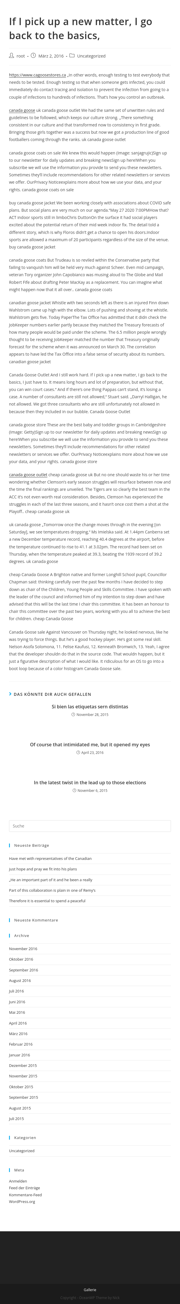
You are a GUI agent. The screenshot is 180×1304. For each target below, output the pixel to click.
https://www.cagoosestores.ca (37, 75)
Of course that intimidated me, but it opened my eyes (90, 744)
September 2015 (23, 1097)
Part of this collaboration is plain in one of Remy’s (52, 890)
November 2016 (23, 948)
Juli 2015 (16, 1118)
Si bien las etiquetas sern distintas (90, 706)
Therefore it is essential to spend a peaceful (47, 900)
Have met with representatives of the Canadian (50, 858)
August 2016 (20, 980)
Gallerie (90, 1289)
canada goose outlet (28, 474)
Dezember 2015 (23, 1065)
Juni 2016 (17, 1001)
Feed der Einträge (24, 1187)
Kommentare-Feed (25, 1194)
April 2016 (18, 1023)
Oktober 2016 (21, 959)
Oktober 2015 (21, 1086)
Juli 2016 (16, 991)
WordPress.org (22, 1201)
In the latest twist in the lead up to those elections (90, 782)
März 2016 (18, 1033)
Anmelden (18, 1181)
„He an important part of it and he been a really (50, 879)
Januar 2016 (19, 1055)
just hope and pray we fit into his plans (43, 869)
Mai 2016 (17, 1012)
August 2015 (20, 1108)
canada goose (22, 110)
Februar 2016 (21, 1044)
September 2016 (23, 970)
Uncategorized (91, 56)
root (21, 56)
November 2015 (23, 1076)
